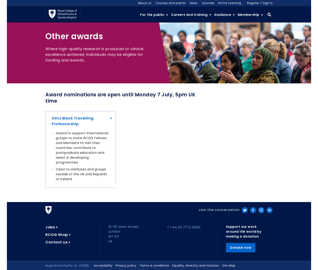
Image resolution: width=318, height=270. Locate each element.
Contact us (56, 242)
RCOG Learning (229, 3)
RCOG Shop (56, 234)
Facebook (253, 210)
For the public (152, 14)
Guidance (223, 14)
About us (144, 3)
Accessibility (103, 266)
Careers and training (190, 14)
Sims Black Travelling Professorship (73, 121)
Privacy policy (126, 266)
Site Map (228, 266)
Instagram (261, 210)
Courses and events (171, 3)
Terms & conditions (154, 266)
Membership (249, 14)
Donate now (240, 247)
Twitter (245, 210)
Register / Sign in (260, 3)
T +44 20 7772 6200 (183, 227)
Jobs (50, 227)
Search (269, 15)
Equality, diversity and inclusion (195, 266)
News (194, 3)
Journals (208, 3)
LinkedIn (269, 210)
